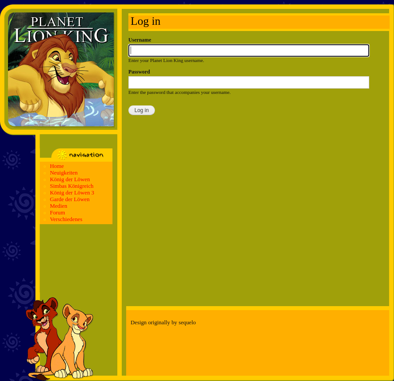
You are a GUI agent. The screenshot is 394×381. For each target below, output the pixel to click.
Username (139, 40)
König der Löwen (70, 179)
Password (139, 72)
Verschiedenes (66, 219)
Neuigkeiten (64, 173)
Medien (58, 206)
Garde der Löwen (70, 199)
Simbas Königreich (71, 186)
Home (57, 166)
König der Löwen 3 (72, 193)
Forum (57, 213)
